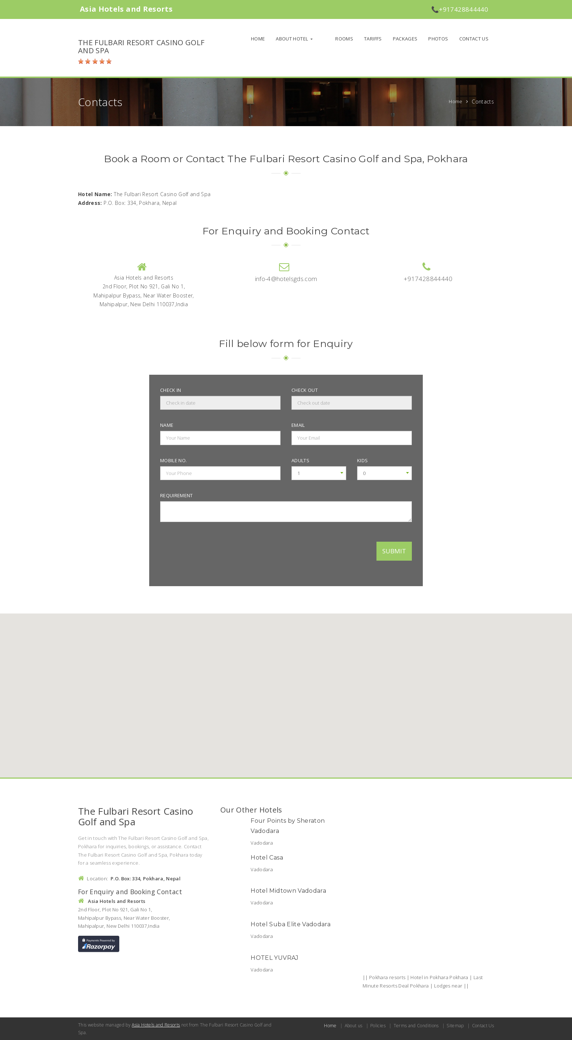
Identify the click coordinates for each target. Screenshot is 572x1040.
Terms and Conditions (416, 1026)
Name (166, 425)
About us (354, 1026)
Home (270, 38)
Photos (438, 38)
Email (298, 425)
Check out (304, 390)
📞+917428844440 (459, 9)
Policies (378, 1026)
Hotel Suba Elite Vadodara (291, 924)
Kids (362, 460)
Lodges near (449, 985)
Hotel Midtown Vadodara (288, 890)
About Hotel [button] (304, 38)
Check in (170, 390)
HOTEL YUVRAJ (274, 957)
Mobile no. (173, 460)
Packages (405, 38)
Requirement (176, 495)
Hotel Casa (267, 857)
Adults (300, 460)
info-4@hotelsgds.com (286, 278)
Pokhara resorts (387, 977)
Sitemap (455, 1026)
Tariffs (373, 38)
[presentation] (215, 550)
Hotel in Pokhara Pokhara (439, 977)
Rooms (344, 38)
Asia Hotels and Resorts (156, 1025)
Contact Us (474, 38)
